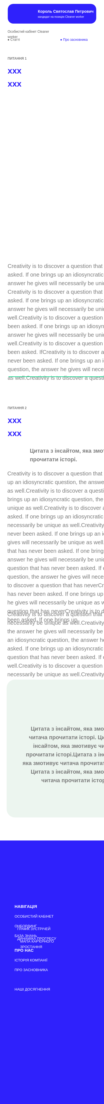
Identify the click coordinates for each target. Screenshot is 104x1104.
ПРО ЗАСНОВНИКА (31, 970)
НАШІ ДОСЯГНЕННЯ (32, 989)
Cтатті (15, 40)
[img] (17, 13)
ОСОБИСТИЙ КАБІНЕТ (34, 916)
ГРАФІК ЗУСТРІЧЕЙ (34, 929)
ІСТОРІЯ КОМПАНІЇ (31, 960)
